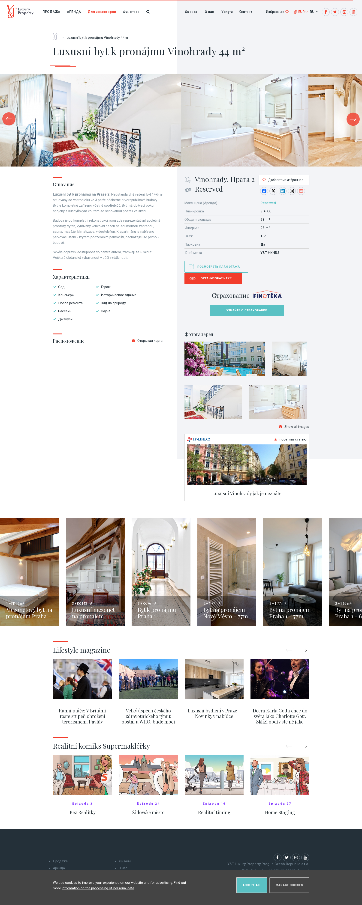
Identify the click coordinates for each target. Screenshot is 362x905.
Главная (57, 35)
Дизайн (125, 864)
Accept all (251, 883)
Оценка (191, 12)
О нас (209, 12)
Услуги (227, 12)
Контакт (245, 12)
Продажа (51, 12)
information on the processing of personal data (98, 886)
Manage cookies (289, 883)
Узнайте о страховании (246, 310)
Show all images (294, 429)
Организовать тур (216, 278)
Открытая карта (147, 341)
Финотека (131, 12)
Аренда (74, 12)
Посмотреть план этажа (218, 266)
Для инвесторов (102, 12)
